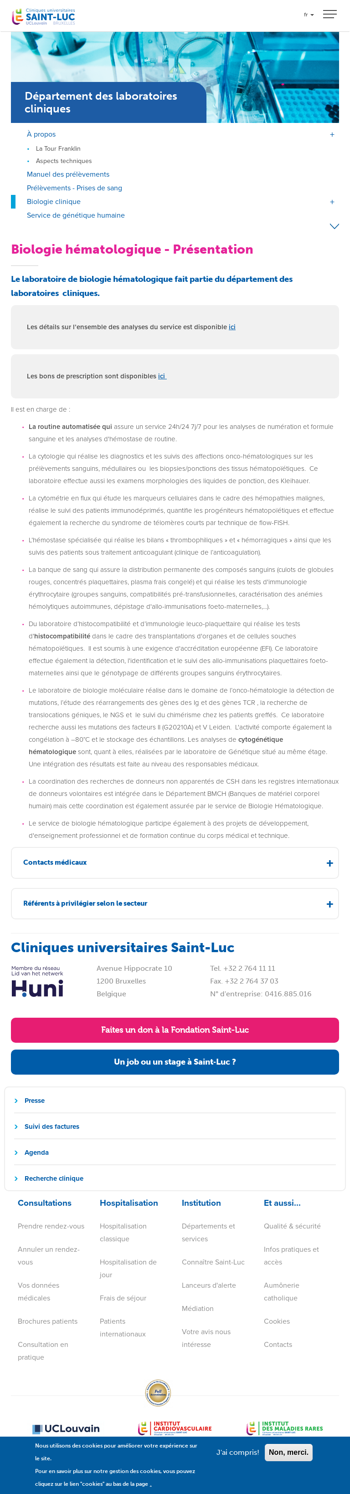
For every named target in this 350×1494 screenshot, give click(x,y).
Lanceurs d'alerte (209, 1285)
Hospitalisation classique (123, 1232)
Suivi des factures (52, 1127)
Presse (35, 1101)
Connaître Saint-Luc (213, 1262)
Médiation (198, 1308)
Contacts (278, 1344)
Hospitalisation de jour (128, 1268)
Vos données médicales (38, 1291)
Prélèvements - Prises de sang (74, 188)
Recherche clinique (54, 1178)
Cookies (277, 1321)
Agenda (37, 1152)
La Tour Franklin (58, 148)
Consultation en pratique (43, 1350)
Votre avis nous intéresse (206, 1338)
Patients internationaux (123, 1327)
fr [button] (309, 14)
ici (232, 327)
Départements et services (208, 1232)
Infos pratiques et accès (291, 1255)
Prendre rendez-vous (51, 1226)
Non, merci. (289, 1458)
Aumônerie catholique (281, 1291)
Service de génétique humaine (76, 215)
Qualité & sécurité (292, 1226)
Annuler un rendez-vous (49, 1255)
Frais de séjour (123, 1298)
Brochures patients (47, 1321)
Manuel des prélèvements (68, 174)
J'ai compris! (237, 1458)
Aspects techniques (64, 161)
